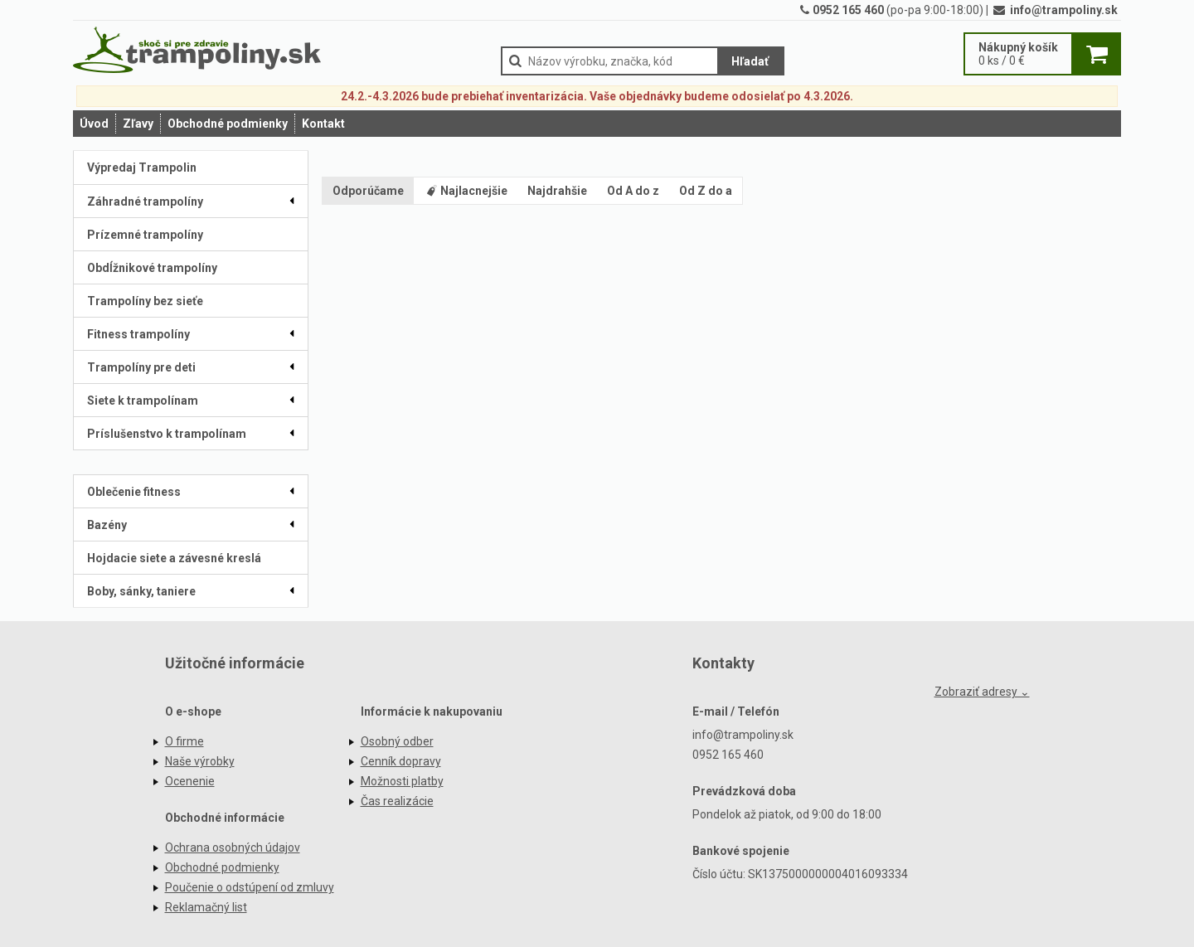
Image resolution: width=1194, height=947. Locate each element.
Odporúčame (368, 190)
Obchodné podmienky (227, 123)
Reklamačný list (206, 907)
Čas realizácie (397, 801)
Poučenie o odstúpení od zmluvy (249, 887)
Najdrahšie (557, 190)
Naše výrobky (200, 761)
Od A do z (633, 190)
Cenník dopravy (401, 761)
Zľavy (138, 123)
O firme (184, 741)
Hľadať (750, 61)
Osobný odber (397, 741)
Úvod (94, 123)
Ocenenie (190, 781)
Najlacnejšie (465, 190)
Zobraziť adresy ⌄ (982, 691)
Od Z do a (705, 190)
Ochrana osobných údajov (232, 847)
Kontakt (323, 123)
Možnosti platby (402, 781)
